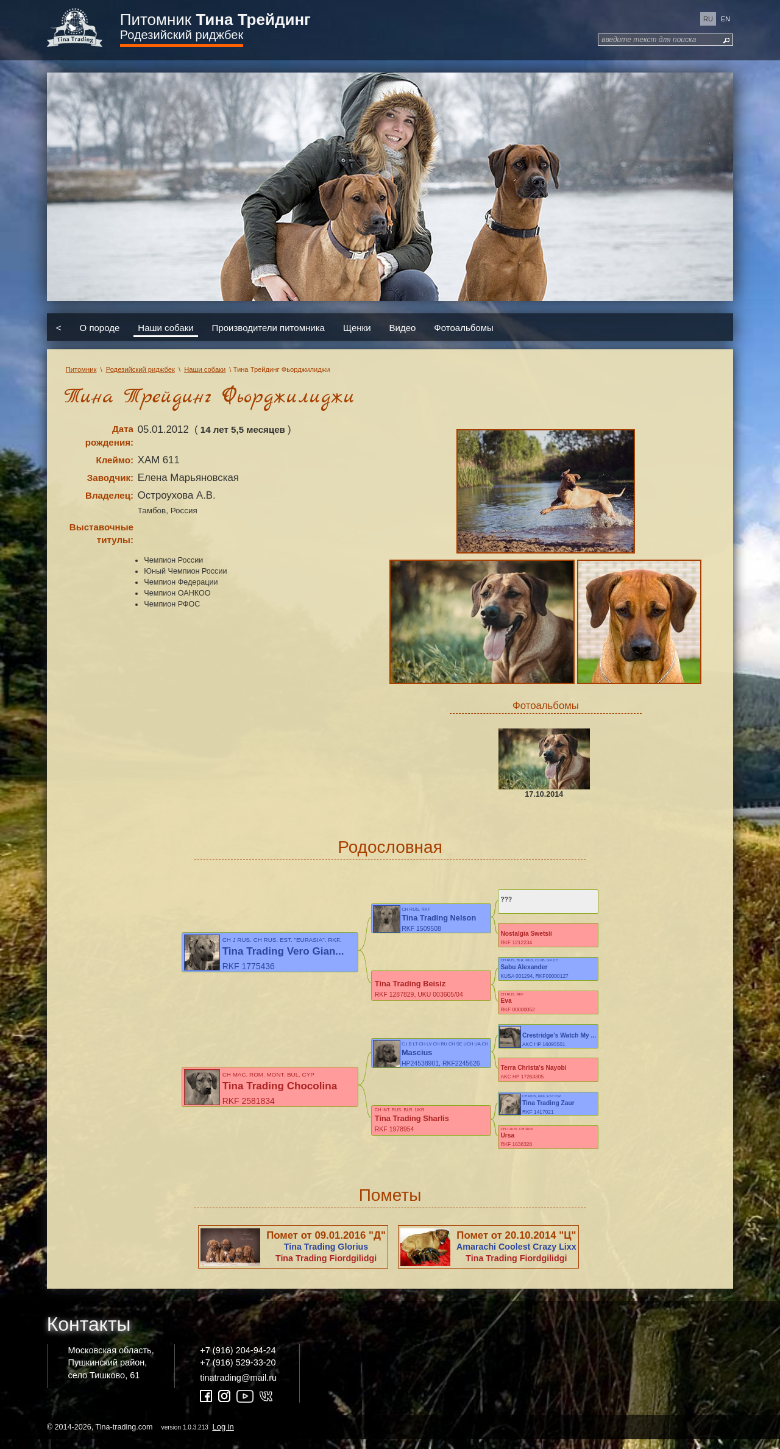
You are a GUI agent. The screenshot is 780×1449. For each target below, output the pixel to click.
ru (708, 19)
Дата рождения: (109, 435)
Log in (222, 1435)
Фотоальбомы (463, 327)
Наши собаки (165, 327)
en (725, 19)
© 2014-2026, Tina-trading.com (141, 1435)
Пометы (390, 1204)
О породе (100, 327)
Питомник (215, 19)
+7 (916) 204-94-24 (237, 1359)
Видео (402, 327)
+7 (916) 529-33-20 (237, 1371)
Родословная (390, 847)
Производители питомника (268, 327)
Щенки (357, 327)
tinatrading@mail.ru (238, 1387)
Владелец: (109, 495)
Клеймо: (114, 460)
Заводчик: (110, 477)
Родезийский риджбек (181, 34)
